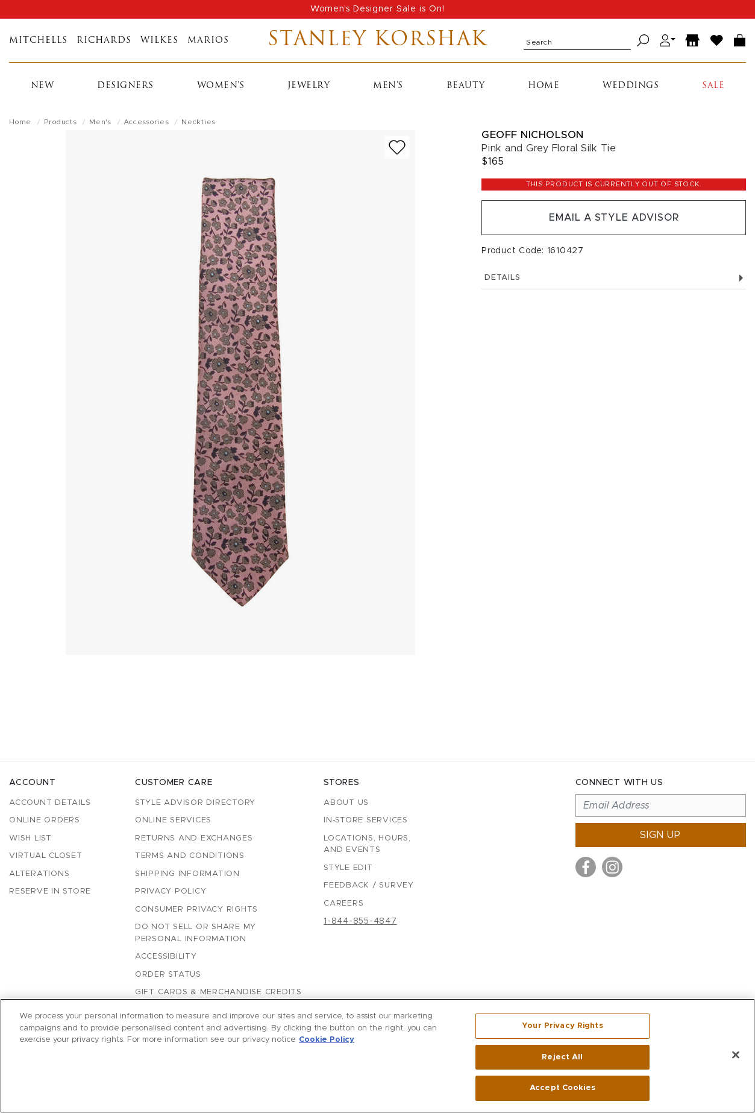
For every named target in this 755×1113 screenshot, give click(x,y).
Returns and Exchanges (194, 838)
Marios (208, 40)
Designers (125, 85)
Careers (343, 903)
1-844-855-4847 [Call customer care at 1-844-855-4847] (360, 921)
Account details (49, 803)
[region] (377, 1055)
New (42, 85)
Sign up (660, 835)
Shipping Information (187, 874)
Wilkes (159, 40)
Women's (221, 85)
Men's (388, 85)
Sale (713, 85)
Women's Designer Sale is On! (377, 9)
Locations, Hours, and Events (367, 844)
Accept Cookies (562, 1088)
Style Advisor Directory (195, 803)
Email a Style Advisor (614, 217)
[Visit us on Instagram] (612, 867)
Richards (104, 40)
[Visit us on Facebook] (585, 867)
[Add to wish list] (397, 147)
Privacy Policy (171, 891)
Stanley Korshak (377, 40)
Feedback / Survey (369, 885)
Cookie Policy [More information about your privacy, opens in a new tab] (326, 1040)
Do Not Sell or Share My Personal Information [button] (195, 933)
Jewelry (308, 85)
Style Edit (348, 868)
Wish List (30, 838)
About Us (346, 803)
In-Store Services (366, 820)
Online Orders (44, 820)
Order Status (168, 975)
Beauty (465, 85)
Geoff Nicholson (532, 135)
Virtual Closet (46, 856)
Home (543, 85)
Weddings (631, 85)
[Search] (643, 40)
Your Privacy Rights (562, 1026)
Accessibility (166, 956)
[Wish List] (717, 40)
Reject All (562, 1057)
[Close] (735, 1055)
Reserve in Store (50, 891)
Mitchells (38, 40)
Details (613, 278)
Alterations (39, 874)
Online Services (173, 820)
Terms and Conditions (190, 856)
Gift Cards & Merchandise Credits (218, 992)
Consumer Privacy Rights (196, 909)
